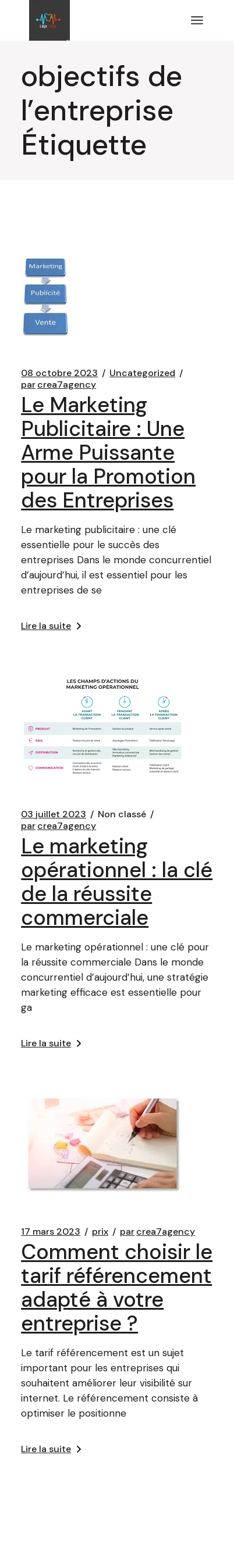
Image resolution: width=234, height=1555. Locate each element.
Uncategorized (142, 373)
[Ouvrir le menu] (197, 20)
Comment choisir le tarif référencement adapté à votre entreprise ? (116, 1287)
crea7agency (58, 385)
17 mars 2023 (50, 1232)
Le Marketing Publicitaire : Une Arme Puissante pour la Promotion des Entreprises (108, 452)
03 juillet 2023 (53, 814)
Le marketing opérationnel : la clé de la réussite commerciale (116, 881)
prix (100, 1232)
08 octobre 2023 (59, 373)
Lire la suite (51, 626)
